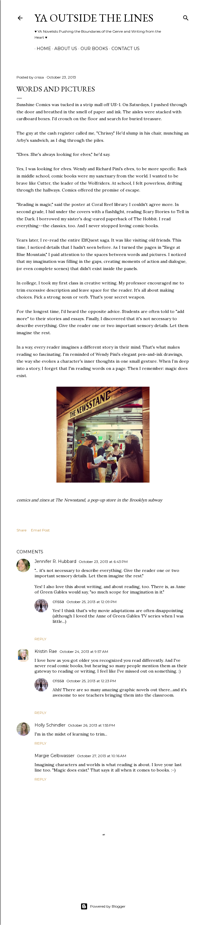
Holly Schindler (50, 725)
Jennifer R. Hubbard (55, 561)
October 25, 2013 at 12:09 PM (91, 601)
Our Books (92, 48)
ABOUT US (63, 48)
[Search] (185, 16)
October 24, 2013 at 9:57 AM (83, 651)
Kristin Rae (46, 651)
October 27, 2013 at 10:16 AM (101, 756)
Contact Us (123, 48)
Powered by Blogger (103, 906)
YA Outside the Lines (94, 18)
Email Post (40, 530)
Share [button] (21, 530)
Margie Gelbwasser (54, 755)
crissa (58, 601)
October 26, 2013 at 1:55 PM (91, 725)
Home (42, 48)
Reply (40, 639)
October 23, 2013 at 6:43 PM (103, 561)
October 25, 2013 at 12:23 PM (91, 681)
